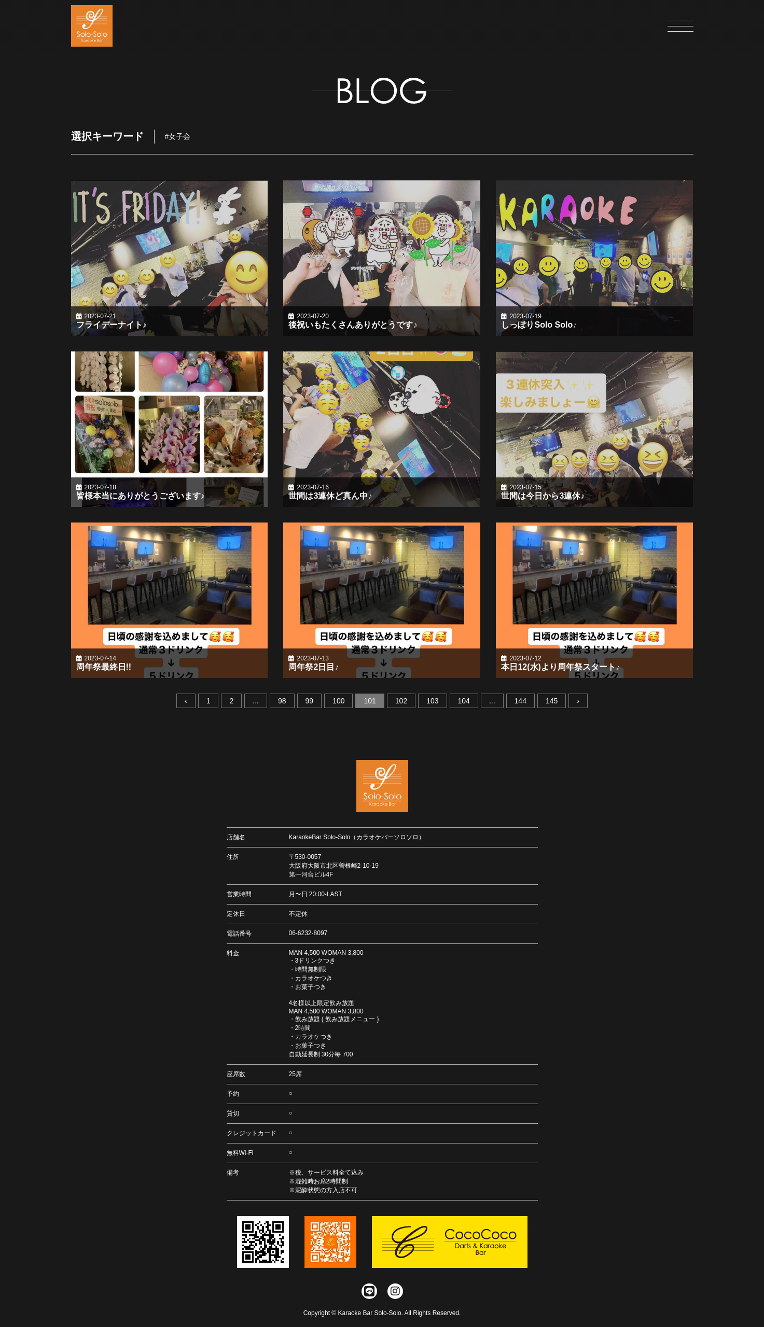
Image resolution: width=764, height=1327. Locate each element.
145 (552, 701)
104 (464, 701)
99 (309, 701)
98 (282, 701)
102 (401, 701)
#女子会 (178, 136)
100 (338, 701)
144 (520, 701)
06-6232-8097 (308, 933)
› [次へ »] (578, 701)
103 (432, 701)
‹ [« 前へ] (186, 701)
